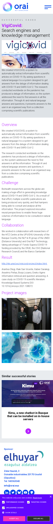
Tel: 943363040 (12, 481)
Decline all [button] (38, 518)
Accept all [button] (14, 518)
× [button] (50, 497)
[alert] (26, 509)
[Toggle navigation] (48, 7)
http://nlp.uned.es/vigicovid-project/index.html (24, 263)
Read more (37, 498)
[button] (26, 512)
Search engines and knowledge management (26, 33)
